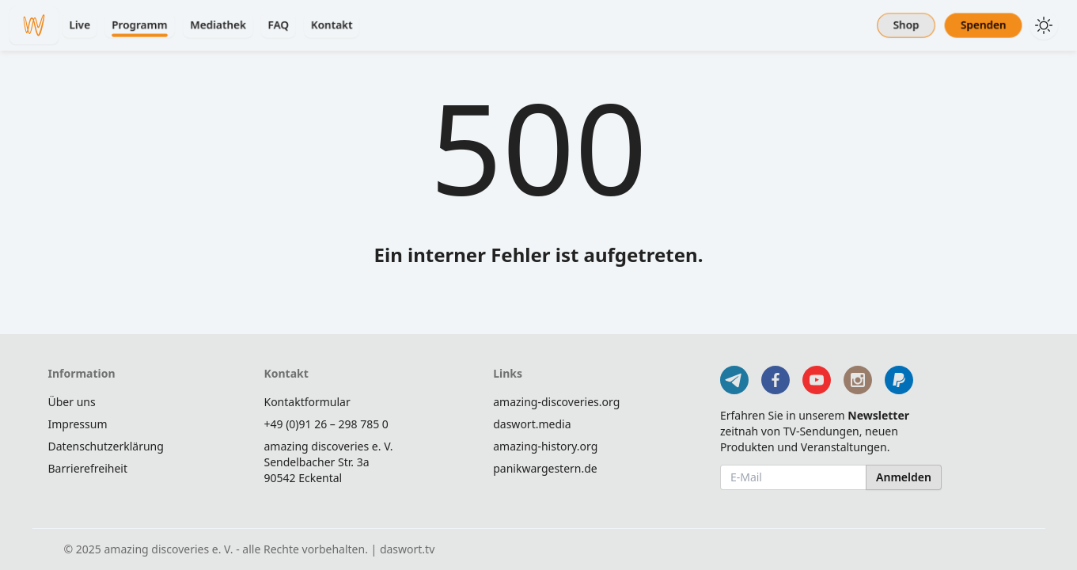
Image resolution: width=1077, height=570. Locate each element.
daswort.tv (407, 549)
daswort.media (532, 423)
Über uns (72, 401)
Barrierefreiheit (87, 468)
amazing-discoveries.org (556, 401)
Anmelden (903, 476)
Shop (906, 24)
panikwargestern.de (545, 468)
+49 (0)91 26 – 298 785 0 (326, 423)
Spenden (983, 24)
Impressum (78, 423)
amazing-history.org (545, 446)
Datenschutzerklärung (106, 446)
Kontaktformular (307, 401)
